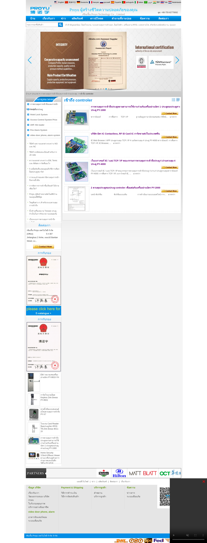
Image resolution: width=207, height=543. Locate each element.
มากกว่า (173, 117)
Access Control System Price (43, 120)
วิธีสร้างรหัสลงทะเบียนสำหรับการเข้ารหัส (43, 154)
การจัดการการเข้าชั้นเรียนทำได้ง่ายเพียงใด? (44, 188)
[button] (95, 89)
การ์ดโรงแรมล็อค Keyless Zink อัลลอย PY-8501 (49, 399)
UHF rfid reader (37, 125)
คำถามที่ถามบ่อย (121, 18)
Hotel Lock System (39, 114)
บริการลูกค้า (100, 487)
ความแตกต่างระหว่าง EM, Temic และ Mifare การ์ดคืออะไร (43, 163)
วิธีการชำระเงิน (69, 493)
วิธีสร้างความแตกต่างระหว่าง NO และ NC (43, 146)
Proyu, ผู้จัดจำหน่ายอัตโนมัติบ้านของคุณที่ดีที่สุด (43, 196)
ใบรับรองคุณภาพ (36, 503)
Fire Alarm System (38, 130)
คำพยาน (98, 493)
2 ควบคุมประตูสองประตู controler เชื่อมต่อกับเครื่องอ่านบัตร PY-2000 (125, 187)
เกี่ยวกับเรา (49, 18)
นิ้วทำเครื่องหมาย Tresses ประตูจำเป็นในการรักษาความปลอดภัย (43, 213)
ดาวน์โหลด (96, 18)
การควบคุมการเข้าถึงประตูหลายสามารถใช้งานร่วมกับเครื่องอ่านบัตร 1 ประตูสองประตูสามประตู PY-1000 (50, 444)
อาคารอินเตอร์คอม (37, 517)
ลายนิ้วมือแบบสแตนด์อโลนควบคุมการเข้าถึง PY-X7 (50, 413)
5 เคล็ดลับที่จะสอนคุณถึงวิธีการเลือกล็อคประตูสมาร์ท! (44, 171)
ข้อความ (145, 18)
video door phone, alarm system (45, 135)
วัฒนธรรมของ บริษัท (38, 496)
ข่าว (63, 18)
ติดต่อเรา (163, 18)
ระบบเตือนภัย (133, 496)
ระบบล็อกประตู (36, 109)
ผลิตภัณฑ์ (77, 18)
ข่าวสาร (131, 493)
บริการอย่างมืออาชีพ (38, 507)
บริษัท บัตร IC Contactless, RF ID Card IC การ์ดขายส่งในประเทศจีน (125, 133)
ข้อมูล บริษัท (34, 487)
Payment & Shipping (72, 487)
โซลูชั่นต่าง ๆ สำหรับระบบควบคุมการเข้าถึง (43, 205)
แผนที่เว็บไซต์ (82, 481)
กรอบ (31, 500)
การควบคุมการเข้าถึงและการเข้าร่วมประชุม (58, 94)
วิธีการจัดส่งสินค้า (70, 496)
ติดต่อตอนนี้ (43, 247)
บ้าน (32, 18)
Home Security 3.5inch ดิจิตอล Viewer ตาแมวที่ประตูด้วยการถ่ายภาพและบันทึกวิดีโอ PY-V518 (50, 459)
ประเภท (35, 94)
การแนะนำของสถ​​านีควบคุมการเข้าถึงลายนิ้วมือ (44, 180)
